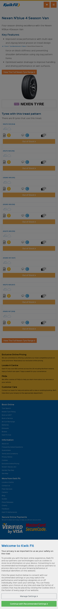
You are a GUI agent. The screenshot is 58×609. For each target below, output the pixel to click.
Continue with (29, 604)
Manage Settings (29, 596)
